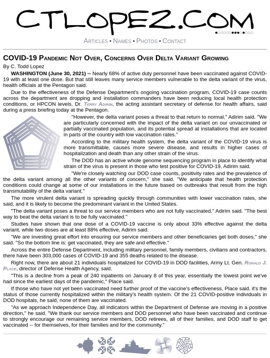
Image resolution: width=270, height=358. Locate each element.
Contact (174, 41)
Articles (96, 41)
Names (122, 41)
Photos (146, 41)
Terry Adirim (98, 104)
